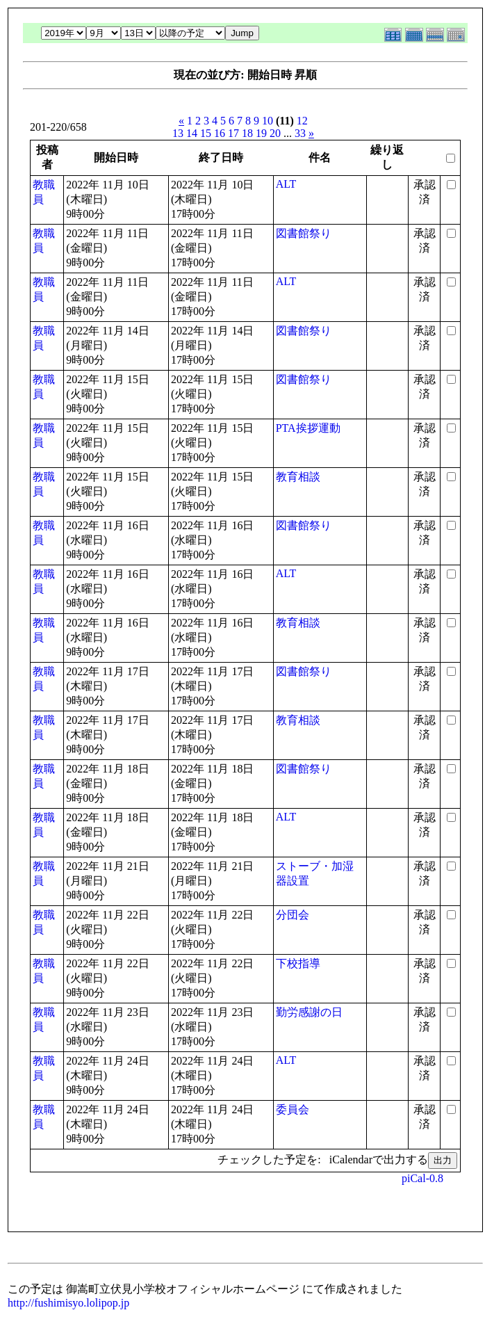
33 (300, 133)
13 (177, 133)
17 (233, 133)
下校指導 (298, 963)
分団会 (292, 915)
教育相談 (298, 477)
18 (247, 133)
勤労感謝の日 (309, 1012)
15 (205, 133)
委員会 (292, 1109)
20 (275, 133)
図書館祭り (303, 233)
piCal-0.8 (422, 1178)
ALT (286, 184)
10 (267, 121)
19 (261, 133)
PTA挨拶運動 (308, 428)
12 (302, 121)
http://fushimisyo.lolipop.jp (68, 1303)
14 (191, 133)
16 (219, 133)
